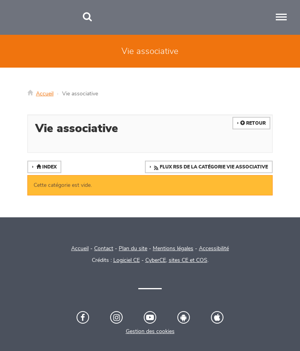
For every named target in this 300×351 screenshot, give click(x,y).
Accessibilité (214, 248)
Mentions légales (173, 248)
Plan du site (133, 248)
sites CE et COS (188, 260)
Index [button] (46, 166)
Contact (103, 248)
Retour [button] (253, 123)
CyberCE (155, 260)
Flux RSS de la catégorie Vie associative (210, 167)
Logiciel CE (126, 260)
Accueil (45, 94)
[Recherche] (87, 17)
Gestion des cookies (150, 331)
